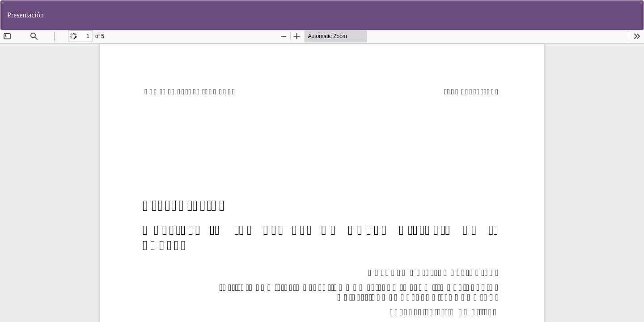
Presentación (25, 15)
